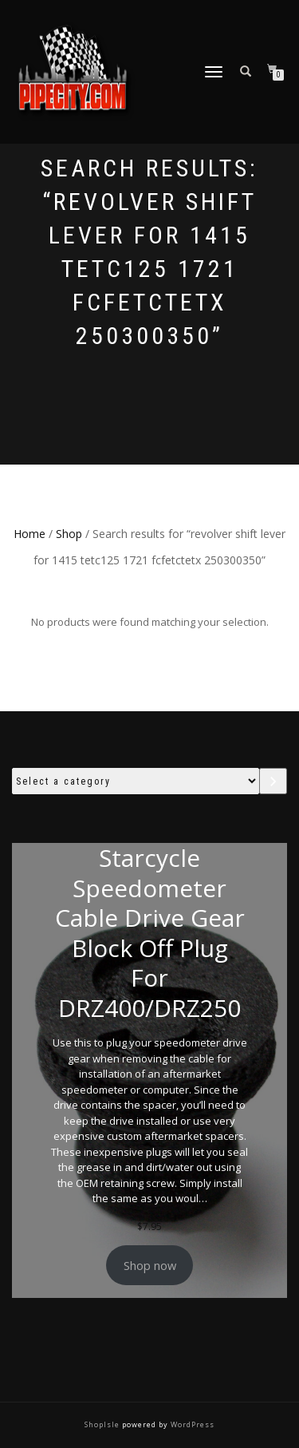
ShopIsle (103, 1424)
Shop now (150, 1265)
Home (29, 533)
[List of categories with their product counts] (135, 781)
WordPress (191, 1424)
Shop (69, 533)
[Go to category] (273, 781)
